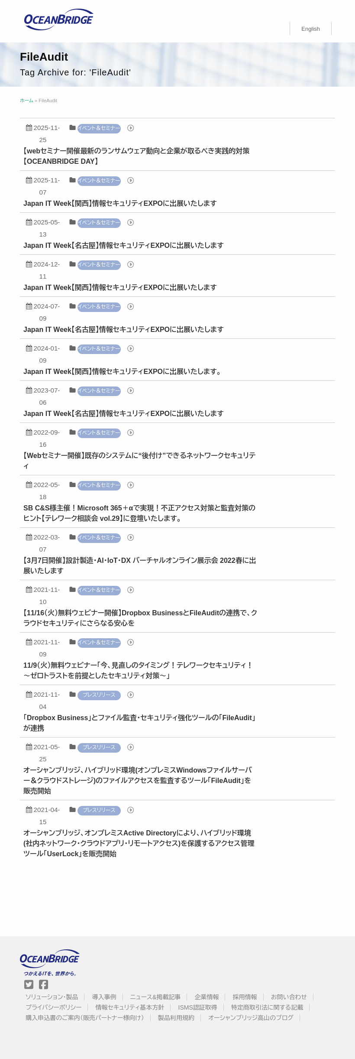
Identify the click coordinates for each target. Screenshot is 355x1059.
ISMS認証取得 (197, 1007)
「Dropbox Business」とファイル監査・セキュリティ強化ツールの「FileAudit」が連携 (139, 723)
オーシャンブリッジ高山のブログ (251, 1017)
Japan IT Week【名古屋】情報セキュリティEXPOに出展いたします (123, 245)
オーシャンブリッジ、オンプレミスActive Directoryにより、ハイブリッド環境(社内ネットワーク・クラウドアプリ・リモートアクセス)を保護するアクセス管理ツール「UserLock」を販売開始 (138, 843)
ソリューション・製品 (52, 997)
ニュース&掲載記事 (155, 997)
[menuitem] (311, 28)
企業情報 (206, 997)
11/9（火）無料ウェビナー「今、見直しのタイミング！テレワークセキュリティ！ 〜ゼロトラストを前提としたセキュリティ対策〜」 (138, 670)
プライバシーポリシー (53, 1007)
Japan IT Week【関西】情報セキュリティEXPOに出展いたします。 (122, 371)
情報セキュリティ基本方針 (130, 1007)
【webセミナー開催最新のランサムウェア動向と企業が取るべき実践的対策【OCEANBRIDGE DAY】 (136, 156)
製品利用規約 (176, 1017)
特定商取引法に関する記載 (267, 1007)
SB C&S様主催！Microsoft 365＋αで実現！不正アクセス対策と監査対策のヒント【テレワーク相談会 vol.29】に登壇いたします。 (139, 513)
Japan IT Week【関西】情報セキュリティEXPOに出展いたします (120, 203)
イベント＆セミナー (99, 128)
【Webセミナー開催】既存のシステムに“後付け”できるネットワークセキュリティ (139, 461)
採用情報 (245, 997)
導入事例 (104, 997)
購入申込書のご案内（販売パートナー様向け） (85, 1017)
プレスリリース (99, 695)
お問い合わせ (289, 997)
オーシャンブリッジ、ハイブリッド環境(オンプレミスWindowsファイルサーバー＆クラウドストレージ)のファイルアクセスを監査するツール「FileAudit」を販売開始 (137, 781)
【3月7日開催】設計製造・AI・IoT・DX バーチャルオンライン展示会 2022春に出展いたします (139, 566)
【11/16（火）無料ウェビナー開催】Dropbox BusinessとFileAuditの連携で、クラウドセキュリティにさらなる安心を (140, 618)
